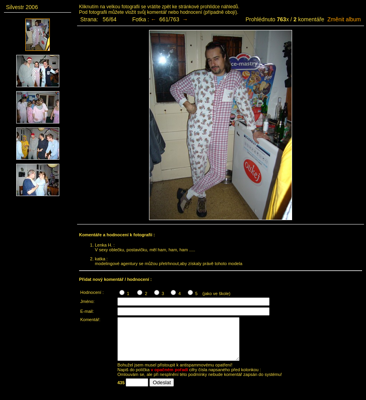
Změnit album (344, 19)
